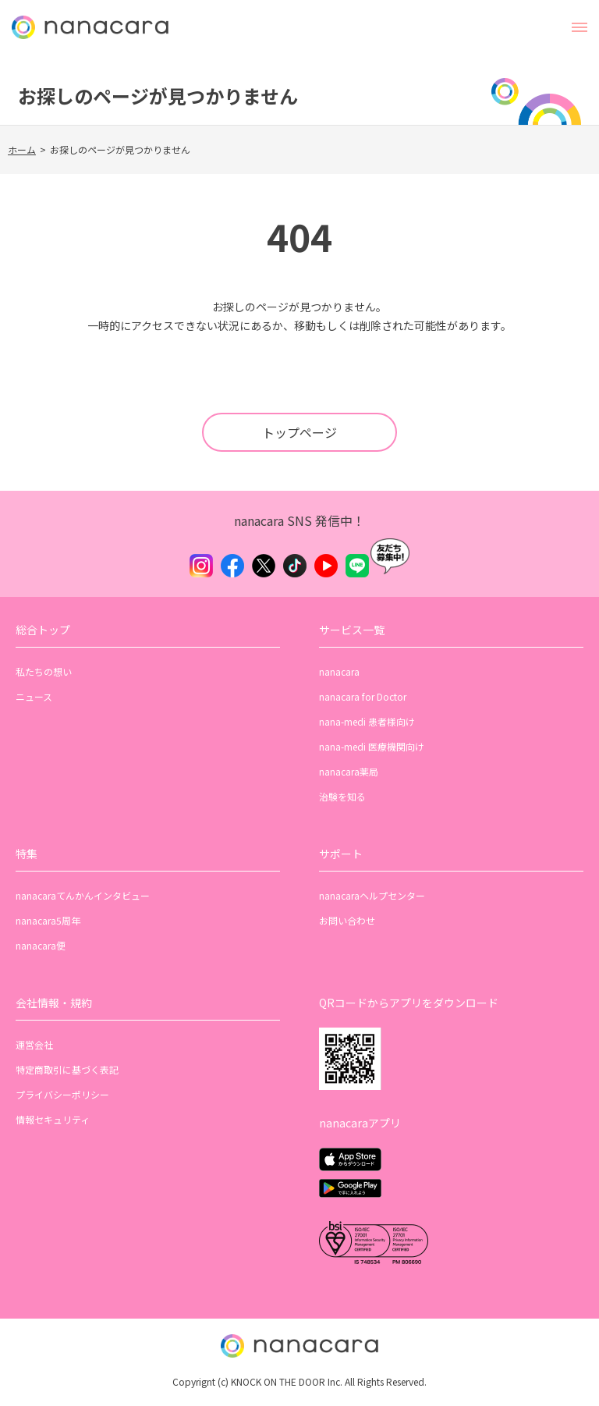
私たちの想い (44, 671)
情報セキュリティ (53, 1119)
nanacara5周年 (48, 920)
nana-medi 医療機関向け (371, 746)
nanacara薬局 (348, 771)
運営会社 (34, 1044)
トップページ (299, 432)
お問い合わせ (347, 920)
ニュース (34, 696)
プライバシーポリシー (62, 1094)
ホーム (22, 149)
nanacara (339, 671)
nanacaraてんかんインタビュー (83, 895)
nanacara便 (41, 945)
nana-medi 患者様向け (367, 721)
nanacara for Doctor (362, 696)
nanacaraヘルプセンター (372, 895)
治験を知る (342, 796)
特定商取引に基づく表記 (67, 1069)
